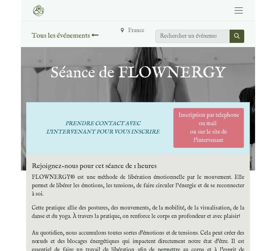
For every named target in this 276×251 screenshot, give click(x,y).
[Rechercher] (237, 36)
